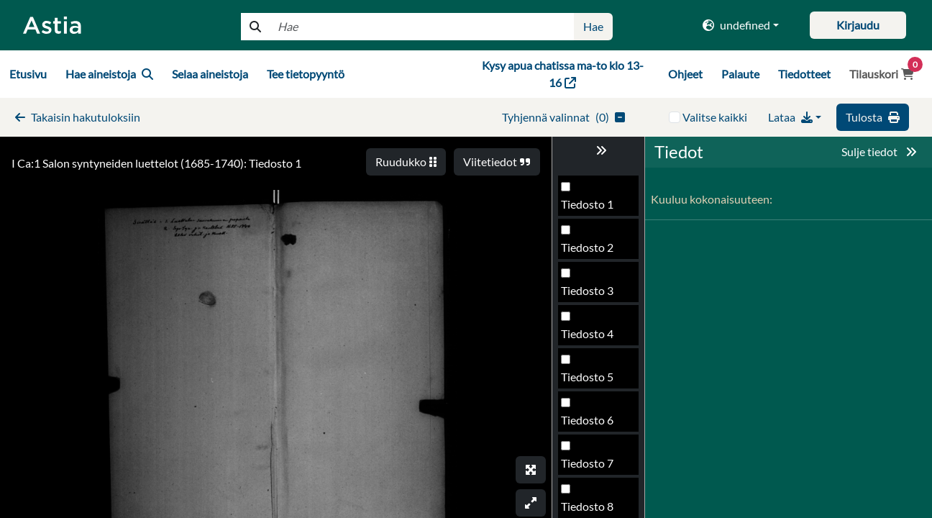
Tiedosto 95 (590, 338)
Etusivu (28, 74)
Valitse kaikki (714, 117)
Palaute (740, 74)
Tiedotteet (804, 74)
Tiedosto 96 (590, 381)
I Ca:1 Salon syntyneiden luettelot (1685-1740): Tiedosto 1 (156, 163)
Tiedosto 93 (590, 251)
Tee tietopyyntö (305, 74)
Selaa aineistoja (210, 74)
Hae (593, 26)
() (563, 117)
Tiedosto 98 (590, 467)
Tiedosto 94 (590, 294)
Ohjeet (685, 74)
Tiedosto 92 (590, 208)
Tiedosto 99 (590, 510)
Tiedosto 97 (590, 424)
